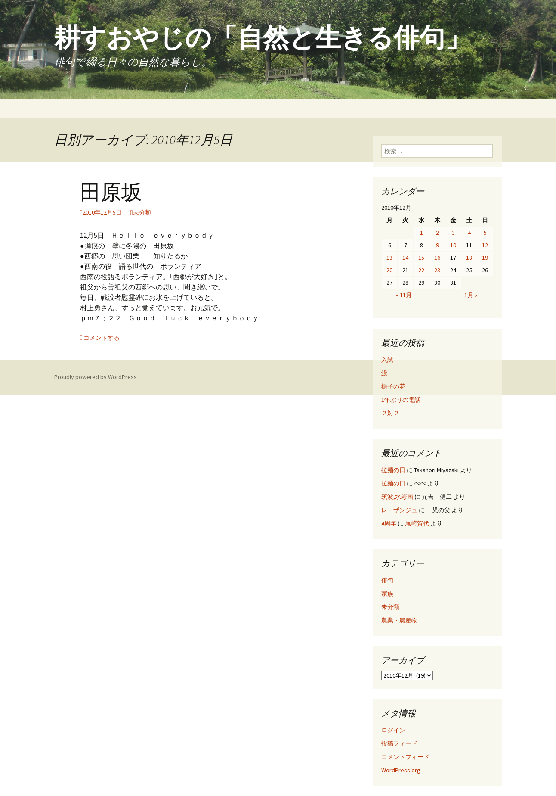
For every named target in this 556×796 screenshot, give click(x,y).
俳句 (387, 580)
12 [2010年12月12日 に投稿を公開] (485, 245)
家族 (387, 593)
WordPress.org (400, 770)
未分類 (142, 212)
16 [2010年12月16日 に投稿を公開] (437, 257)
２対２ (390, 413)
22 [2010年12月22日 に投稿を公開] (421, 270)
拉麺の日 (393, 470)
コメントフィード (405, 757)
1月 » (470, 295)
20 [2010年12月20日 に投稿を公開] (389, 270)
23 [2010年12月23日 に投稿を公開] (437, 270)
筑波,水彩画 (397, 497)
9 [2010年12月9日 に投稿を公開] (437, 245)
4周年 (388, 523)
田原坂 (111, 192)
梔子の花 (393, 386)
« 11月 (404, 295)
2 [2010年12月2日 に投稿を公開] (437, 232)
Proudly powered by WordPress (95, 377)
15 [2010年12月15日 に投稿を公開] (421, 257)
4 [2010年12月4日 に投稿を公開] (469, 232)
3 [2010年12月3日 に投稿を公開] (453, 232)
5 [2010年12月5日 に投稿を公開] (485, 232)
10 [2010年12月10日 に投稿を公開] (453, 245)
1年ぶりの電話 (400, 400)
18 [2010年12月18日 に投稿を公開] (469, 257)
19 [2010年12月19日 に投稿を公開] (485, 257)
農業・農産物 (399, 620)
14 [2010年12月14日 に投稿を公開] (405, 257)
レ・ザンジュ (399, 510)
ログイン (393, 730)
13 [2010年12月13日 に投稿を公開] (389, 257)
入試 (387, 360)
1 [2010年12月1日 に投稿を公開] (421, 232)
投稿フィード (399, 743)
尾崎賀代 (417, 523)
